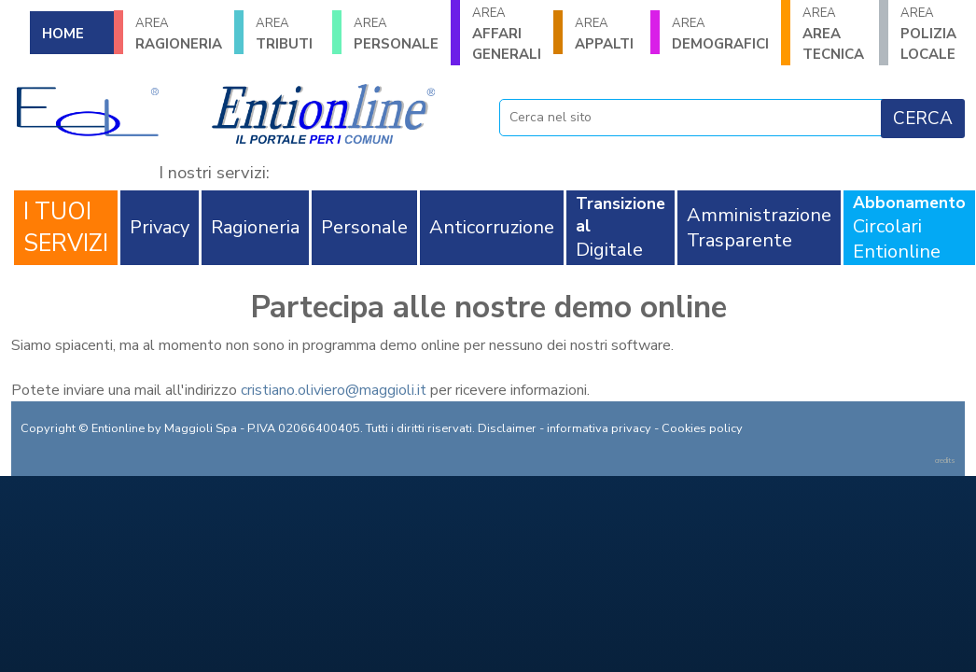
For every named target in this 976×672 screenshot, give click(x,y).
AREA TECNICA (834, 34)
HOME (63, 33)
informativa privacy (599, 428)
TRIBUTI (288, 34)
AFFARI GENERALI (506, 34)
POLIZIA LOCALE (932, 34)
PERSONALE (396, 34)
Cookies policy (702, 428)
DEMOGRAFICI (720, 34)
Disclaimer (507, 428)
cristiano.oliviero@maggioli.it (333, 390)
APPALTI (607, 34)
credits (945, 460)
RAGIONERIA (178, 34)
